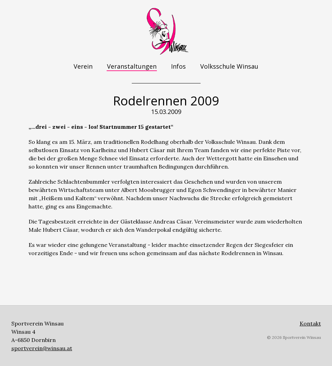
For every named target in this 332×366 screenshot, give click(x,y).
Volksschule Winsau (229, 66)
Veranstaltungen (132, 66)
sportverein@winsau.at (41, 348)
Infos (178, 66)
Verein (83, 66)
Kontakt (310, 323)
